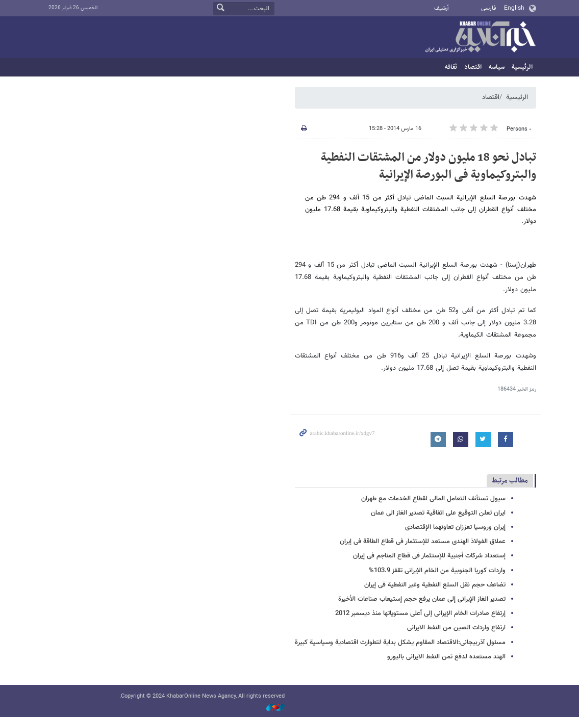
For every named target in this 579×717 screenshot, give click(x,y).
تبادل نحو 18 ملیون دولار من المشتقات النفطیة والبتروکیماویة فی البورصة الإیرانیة (428, 166)
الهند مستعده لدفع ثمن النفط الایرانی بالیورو (446, 657)
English (514, 8)
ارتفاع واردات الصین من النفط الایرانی (456, 628)
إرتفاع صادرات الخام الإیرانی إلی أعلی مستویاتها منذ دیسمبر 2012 (420, 613)
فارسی (488, 8)
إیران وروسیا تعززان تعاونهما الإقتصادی (455, 527)
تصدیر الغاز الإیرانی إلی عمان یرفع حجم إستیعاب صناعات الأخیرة (422, 599)
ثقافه (451, 67)
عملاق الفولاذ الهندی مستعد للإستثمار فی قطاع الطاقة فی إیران (423, 541)
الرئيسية (522, 67)
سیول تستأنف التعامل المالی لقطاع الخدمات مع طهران (433, 499)
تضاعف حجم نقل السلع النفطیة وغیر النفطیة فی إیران (435, 585)
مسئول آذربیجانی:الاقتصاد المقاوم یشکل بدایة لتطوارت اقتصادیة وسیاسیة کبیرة (400, 642)
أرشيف (441, 8)
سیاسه (497, 67)
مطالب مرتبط (510, 480)
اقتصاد (473, 67)
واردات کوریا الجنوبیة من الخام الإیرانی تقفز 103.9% (437, 571)
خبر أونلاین (480, 37)
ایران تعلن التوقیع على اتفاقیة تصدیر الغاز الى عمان (438, 513)
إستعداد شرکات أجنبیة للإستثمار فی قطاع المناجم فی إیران (429, 556)
